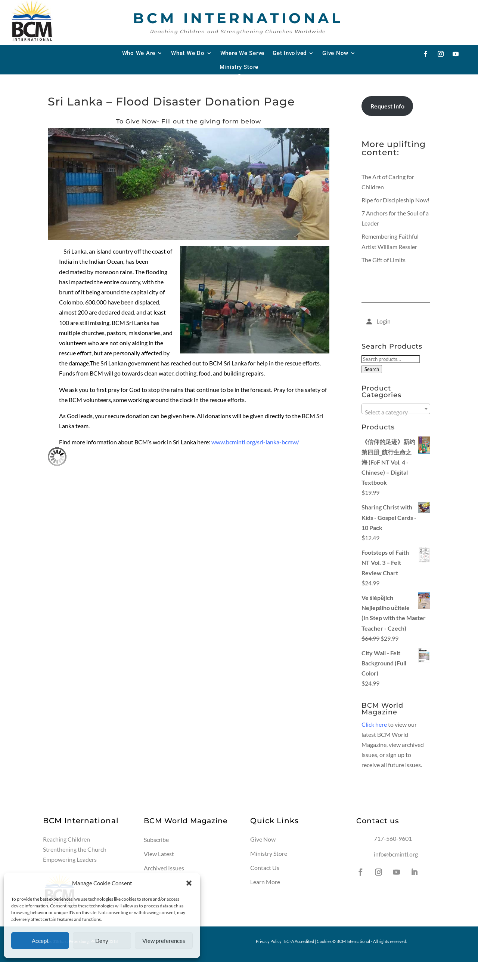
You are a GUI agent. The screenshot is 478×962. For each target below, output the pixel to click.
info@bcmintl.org (396, 854)
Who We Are (139, 53)
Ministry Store (239, 67)
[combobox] (395, 409)
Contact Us (264, 867)
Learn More (265, 881)
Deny (101, 940)
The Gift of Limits (383, 259)
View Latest (159, 853)
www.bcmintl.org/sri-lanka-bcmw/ (255, 441)
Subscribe (156, 839)
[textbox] (396, 412)
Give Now (335, 53)
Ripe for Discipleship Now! (395, 199)
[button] (189, 883)
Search (371, 369)
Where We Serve (242, 53)
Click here (374, 724)
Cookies (324, 941)
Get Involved (290, 53)
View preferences (163, 940)
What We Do (188, 53)
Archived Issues (164, 867)
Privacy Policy (269, 941)
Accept (40, 940)
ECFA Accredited (299, 941)
